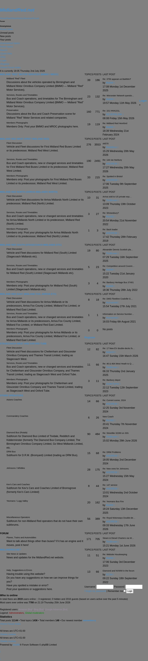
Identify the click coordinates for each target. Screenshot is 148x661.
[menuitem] (2, 57)
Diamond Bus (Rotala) (17, 432)
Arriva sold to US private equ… (117, 197)
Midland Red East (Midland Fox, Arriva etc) (28, 294)
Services (28, 18)
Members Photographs (17, 123)
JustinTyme (112, 383)
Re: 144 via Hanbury (112, 160)
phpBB (16, 645)
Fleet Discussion (14, 143)
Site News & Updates (16, 554)
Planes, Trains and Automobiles (21, 537)
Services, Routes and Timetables (22, 159)
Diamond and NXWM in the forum (118, 571)
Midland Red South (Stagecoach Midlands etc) (30, 245)
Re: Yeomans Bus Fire (113, 501)
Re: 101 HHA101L (111, 111)
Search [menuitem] (3, 50)
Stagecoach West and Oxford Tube (23, 343)
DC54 (109, 574)
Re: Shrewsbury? (111, 213)
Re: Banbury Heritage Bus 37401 (118, 282)
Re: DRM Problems (112, 452)
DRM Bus (11, 451)
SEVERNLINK (114, 114)
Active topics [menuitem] (6, 46)
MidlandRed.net (10, 549)
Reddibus (111, 147)
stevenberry (89, 620)
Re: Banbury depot (111, 380)
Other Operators (11, 395)
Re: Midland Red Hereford (115, 123)
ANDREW (111, 163)
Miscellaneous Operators (18, 517)
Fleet (8, 18)
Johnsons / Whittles (16, 468)
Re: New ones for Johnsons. (116, 469)
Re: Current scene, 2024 (114, 400)
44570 (106, 143)
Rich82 (110, 216)
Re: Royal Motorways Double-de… (119, 518)
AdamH (110, 352)
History (20, 18)
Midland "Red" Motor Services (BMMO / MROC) (29, 74)
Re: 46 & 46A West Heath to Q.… (118, 364)
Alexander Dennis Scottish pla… (118, 249)
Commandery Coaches (17, 416)
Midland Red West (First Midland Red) (24, 139)
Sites (13, 18)
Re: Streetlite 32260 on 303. (116, 433)
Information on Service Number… (118, 314)
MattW (109, 99)
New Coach (108, 416)
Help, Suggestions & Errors (19, 570)
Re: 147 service (110, 485)
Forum (36, 18)
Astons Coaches (14, 400)
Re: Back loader (110, 229)
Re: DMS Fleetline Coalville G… (118, 299)
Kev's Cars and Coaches (18, 484)
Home (3, 18)
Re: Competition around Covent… (118, 266)
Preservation (12, 110)
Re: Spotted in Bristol (113, 176)
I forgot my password (95, 591)
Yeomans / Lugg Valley (17, 501)
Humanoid (112, 302)
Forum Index (6, 29)
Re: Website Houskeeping (115, 554)
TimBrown (111, 200)
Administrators (16, 613)
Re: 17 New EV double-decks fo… (119, 348)
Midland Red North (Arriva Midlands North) (29, 192)
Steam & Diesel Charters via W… (118, 538)
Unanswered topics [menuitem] (10, 43)
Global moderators (34, 613)
